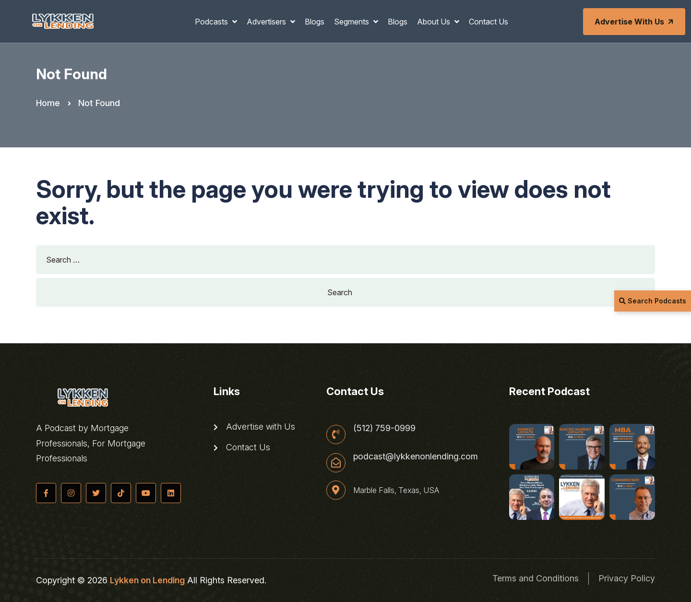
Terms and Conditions (535, 578)
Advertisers (267, 21)
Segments (352, 21)
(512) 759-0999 (384, 428)
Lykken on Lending (147, 580)
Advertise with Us (635, 21)
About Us (434, 21)
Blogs (314, 21)
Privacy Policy (626, 578)
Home (48, 103)
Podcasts (212, 21)
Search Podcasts (652, 301)
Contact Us (488, 21)
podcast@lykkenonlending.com (415, 456)
